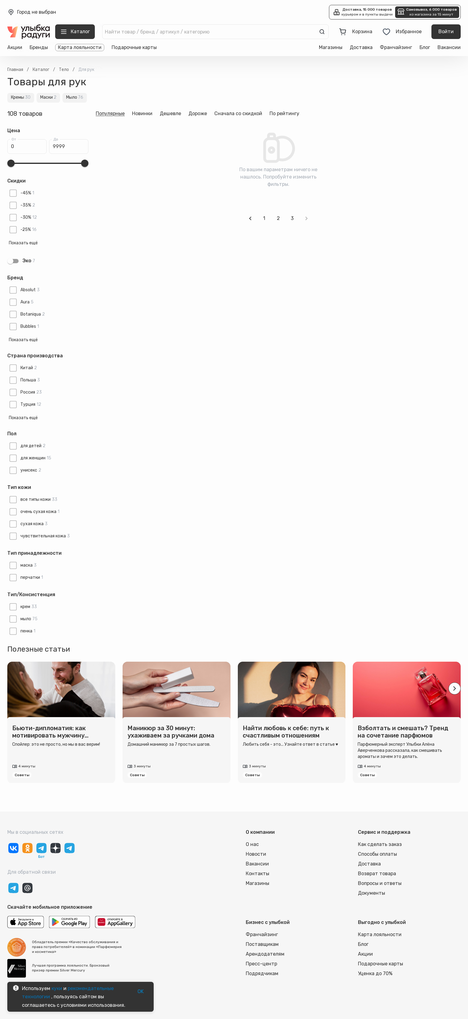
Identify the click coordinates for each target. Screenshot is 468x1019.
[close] (101, 25)
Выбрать (92, 68)
